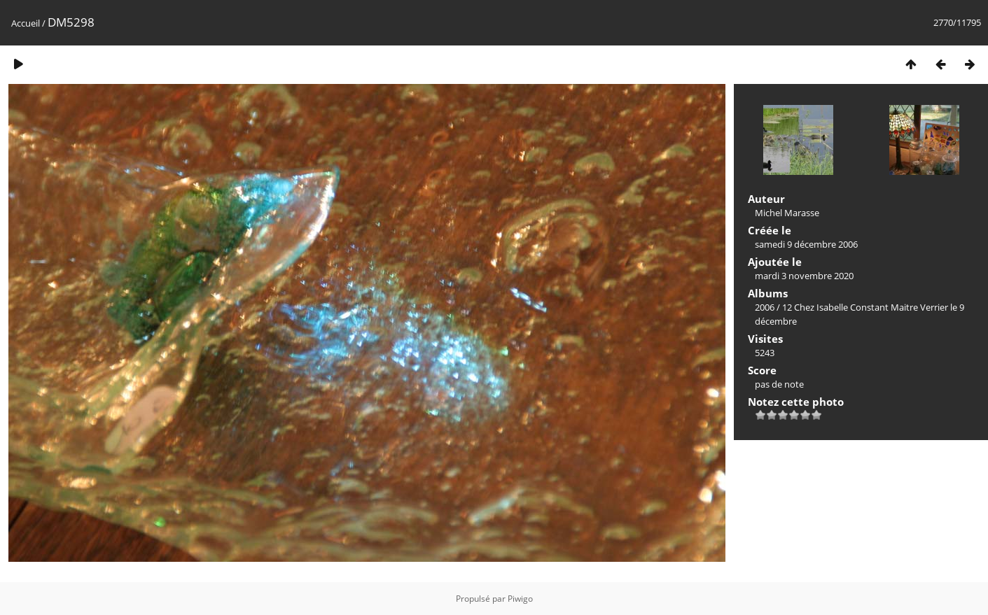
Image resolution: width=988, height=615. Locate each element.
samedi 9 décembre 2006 (806, 244)
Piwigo (520, 599)
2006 (764, 307)
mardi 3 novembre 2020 (804, 275)
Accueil (25, 23)
